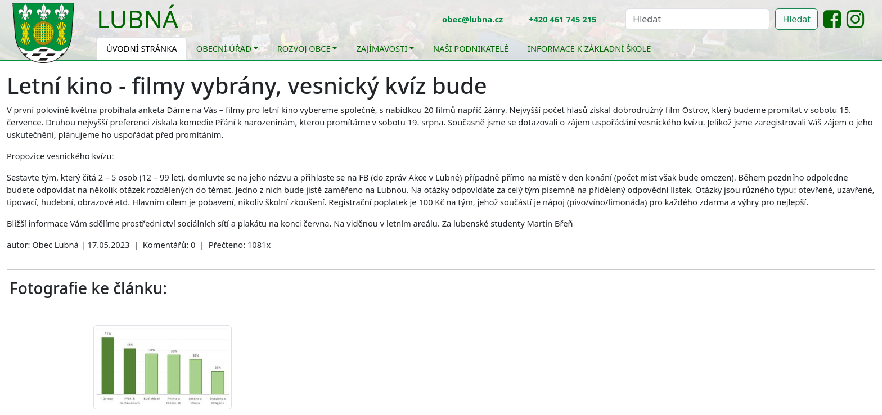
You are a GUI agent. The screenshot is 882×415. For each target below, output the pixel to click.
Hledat (796, 19)
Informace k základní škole (589, 48)
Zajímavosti (381, 48)
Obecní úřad (223, 48)
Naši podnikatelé (470, 48)
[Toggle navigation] (187, 26)
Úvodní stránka (141, 48)
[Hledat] (698, 19)
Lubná (137, 18)
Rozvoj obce (304, 48)
